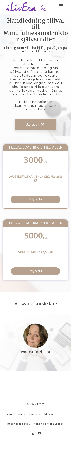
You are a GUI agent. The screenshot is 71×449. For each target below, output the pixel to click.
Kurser (21, 414)
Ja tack (35, 124)
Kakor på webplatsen (49, 423)
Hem (10, 414)
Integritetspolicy (18, 423)
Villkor (48, 414)
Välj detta (35, 199)
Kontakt (35, 414)
